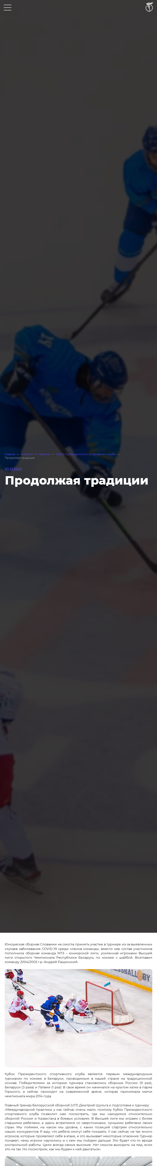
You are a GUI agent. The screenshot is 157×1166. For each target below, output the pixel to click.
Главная (10, 454)
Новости (27, 454)
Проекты (44, 454)
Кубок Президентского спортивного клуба (85, 454)
